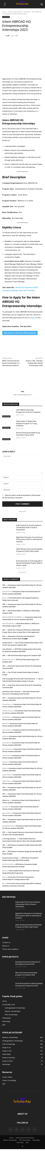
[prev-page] (3, 443)
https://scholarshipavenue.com (22, 394)
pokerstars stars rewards (11, 691)
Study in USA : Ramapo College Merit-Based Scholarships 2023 (34, 363)
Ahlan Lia (5, 800)
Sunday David (7, 643)
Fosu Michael (6, 649)
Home (4, 12)
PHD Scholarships (11, 1015)
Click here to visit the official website (20, 333)
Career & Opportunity (15, 12)
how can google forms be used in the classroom (18, 679)
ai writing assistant (9, 839)
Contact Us (6, 942)
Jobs (3, 1025)
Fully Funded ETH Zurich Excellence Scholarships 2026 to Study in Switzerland (28, 527)
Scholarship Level (8, 1004)
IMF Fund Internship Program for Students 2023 (24, 655)
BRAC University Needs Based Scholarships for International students (11, 363)
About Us (5, 946)
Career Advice (7, 1077)
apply (32, 318)
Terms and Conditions (10, 949)
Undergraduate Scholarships (15, 1008)
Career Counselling (9, 1080)
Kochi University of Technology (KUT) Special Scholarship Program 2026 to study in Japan (29, 563)
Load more (22, 572)
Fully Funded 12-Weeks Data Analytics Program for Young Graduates (26, 423)
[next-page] (7, 443)
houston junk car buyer (10, 858)
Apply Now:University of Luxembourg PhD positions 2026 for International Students (29, 539)
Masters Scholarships (12, 1011)
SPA (8, 35)
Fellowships (6, 1018)
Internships (26, 12)
